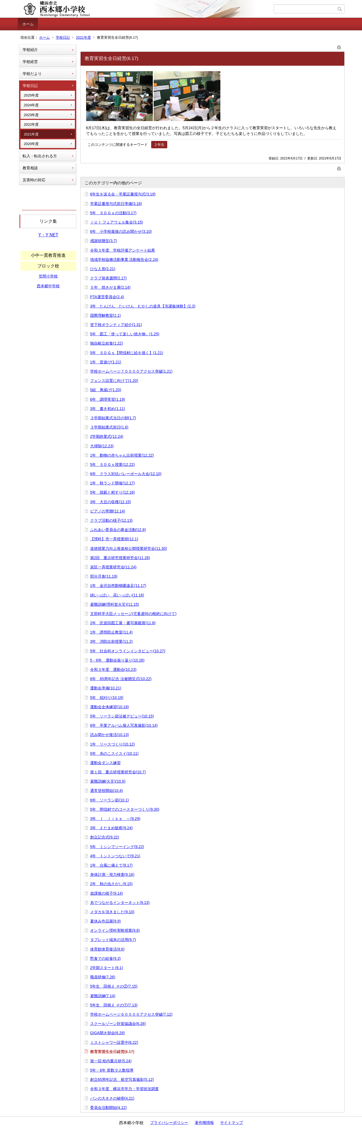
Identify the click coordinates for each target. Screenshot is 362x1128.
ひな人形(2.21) (102, 269)
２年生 (159, 145)
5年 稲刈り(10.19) (106, 697)
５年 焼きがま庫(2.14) (110, 287)
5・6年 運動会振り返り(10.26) (117, 660)
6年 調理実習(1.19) (107, 399)
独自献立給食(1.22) (106, 343)
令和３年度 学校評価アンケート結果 (122, 250)
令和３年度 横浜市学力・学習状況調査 (124, 1089)
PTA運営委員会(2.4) (107, 297)
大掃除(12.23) (102, 446)
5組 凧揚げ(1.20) (105, 390)
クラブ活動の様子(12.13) (111, 520)
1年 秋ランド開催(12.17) (112, 483)
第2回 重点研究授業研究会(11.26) (120, 558)
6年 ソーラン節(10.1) (109, 800)
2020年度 (31, 144)
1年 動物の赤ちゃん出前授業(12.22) (122, 455)
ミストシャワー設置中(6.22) (114, 1042)
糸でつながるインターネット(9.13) (120, 902)
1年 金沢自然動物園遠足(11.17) (118, 585)
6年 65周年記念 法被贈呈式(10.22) (121, 679)
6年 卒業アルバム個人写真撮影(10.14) (124, 725)
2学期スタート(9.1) (106, 968)
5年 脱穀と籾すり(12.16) (112, 492)
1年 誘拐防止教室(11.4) (111, 632)
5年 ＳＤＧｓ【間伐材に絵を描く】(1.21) (126, 353)
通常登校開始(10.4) (106, 790)
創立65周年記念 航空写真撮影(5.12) (122, 1079)
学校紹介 (30, 49)
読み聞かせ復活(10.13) (109, 734)
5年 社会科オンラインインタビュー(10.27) (127, 651)
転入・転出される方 (40, 156)
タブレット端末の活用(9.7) (113, 939)
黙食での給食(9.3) (105, 958)
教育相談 (30, 168)
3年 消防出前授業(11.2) (111, 641)
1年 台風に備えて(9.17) (111, 865)
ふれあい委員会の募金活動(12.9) (118, 529)
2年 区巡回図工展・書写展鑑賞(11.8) (123, 623)
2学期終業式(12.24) (106, 436)
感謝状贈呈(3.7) (103, 241)
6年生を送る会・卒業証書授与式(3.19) (123, 194)
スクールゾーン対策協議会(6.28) (118, 1023)
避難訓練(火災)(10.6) (108, 781)
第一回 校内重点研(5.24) (111, 1061)
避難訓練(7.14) (102, 996)
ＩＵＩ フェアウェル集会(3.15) (116, 222)
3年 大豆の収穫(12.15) (110, 502)
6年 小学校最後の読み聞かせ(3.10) (121, 231)
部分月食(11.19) (103, 576)
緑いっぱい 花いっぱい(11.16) (117, 595)
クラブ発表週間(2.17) (108, 278)
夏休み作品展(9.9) (105, 921)
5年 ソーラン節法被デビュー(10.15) (122, 716)
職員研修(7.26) (102, 977)
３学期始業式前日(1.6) (109, 427)
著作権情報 (204, 1122)
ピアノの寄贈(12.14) (107, 511)
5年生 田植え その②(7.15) (114, 986)
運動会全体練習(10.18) (109, 707)
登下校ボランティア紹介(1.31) (116, 324)
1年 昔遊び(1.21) (105, 362)
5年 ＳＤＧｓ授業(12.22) (112, 464)
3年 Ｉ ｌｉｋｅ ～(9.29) (115, 818)
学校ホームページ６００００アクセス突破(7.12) (131, 1014)
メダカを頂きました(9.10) (112, 912)
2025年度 (31, 95)
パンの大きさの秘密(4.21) (112, 1098)
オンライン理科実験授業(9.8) (115, 930)
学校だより (32, 73)
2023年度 (31, 115)
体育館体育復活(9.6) (107, 949)
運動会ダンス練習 (105, 763)
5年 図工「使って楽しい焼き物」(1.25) (124, 334)
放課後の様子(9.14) (106, 893)
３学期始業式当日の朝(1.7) (113, 418)
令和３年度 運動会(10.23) (113, 669)
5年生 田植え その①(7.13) (114, 1005)
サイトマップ (231, 1122)
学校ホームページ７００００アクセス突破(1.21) (131, 371)
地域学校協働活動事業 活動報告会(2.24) (124, 259)
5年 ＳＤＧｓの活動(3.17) (113, 213)
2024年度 (31, 105)
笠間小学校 (48, 276)
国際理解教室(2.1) (105, 315)
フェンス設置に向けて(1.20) (114, 380)
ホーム (28, 24)
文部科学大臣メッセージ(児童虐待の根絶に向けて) (133, 613)
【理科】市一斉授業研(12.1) (114, 539)
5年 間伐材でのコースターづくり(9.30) (124, 809)
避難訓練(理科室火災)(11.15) (114, 604)
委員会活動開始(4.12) (108, 1107)
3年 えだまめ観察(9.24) (111, 828)
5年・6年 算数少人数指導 (111, 1070)
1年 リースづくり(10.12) (112, 744)
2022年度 (31, 124)
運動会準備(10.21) (105, 688)
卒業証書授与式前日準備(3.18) (116, 203)
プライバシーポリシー (169, 1122)
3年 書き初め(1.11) (107, 408)
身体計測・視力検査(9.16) (112, 874)
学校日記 (63, 37)
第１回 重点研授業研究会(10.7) (118, 772)
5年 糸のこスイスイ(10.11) (114, 753)
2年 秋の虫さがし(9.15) (111, 884)
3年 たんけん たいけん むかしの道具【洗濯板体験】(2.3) (143, 306)
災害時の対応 (34, 180)
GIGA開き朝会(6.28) (107, 1033)
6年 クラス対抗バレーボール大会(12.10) (126, 474)
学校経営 (30, 61)
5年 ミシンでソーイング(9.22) (117, 847)
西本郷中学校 (48, 286)
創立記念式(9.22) (104, 837)
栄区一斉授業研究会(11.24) (113, 567)
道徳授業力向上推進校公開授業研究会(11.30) (128, 548)
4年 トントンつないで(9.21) (115, 856)
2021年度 (83, 37)
